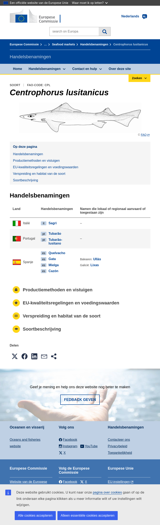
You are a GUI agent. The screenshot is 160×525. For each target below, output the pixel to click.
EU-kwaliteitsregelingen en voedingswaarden (45, 167)
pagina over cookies (107, 492)
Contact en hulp (84, 69)
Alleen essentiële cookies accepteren (87, 515)
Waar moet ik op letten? (90, 2)
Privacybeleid (117, 446)
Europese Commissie (24, 44)
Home (17, 69)
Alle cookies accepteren (35, 515)
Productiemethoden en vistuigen (36, 160)
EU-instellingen (119, 481)
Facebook (68, 481)
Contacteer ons (119, 439)
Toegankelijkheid (120, 452)
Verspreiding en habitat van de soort (39, 173)
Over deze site (120, 69)
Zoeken (104, 31)
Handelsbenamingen (94, 44)
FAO (144, 134)
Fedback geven (80, 400)
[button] (15, 356)
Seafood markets (63, 44)
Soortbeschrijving (25, 180)
